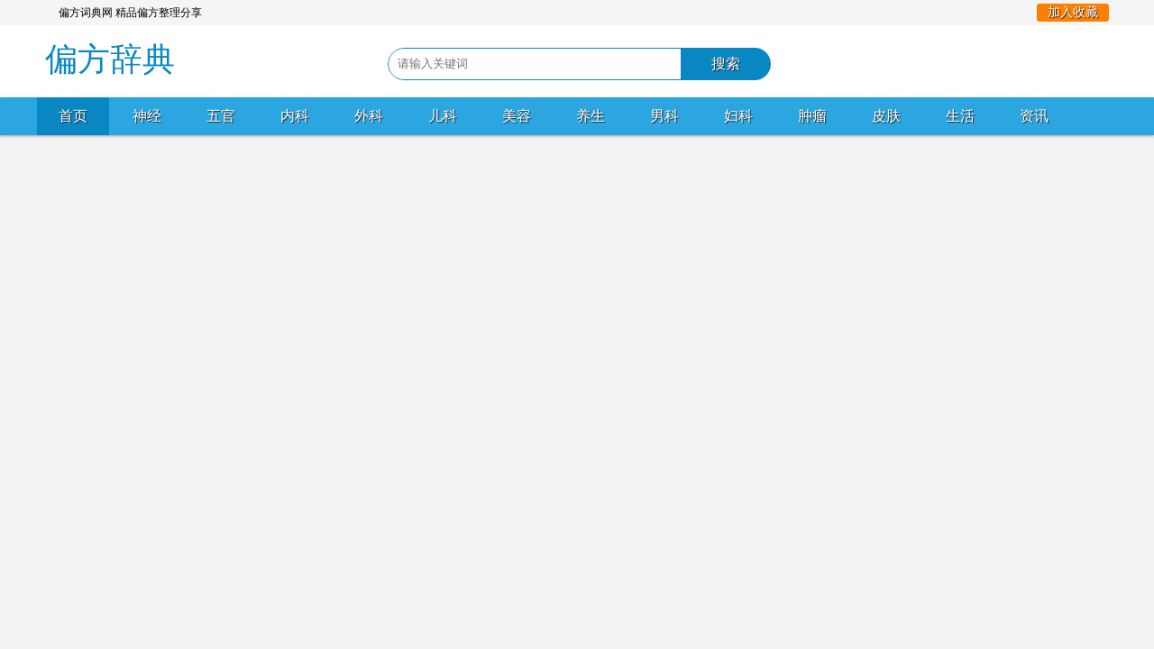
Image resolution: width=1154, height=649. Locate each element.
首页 (73, 115)
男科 (664, 115)
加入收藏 (1073, 12)
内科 (294, 115)
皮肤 (886, 115)
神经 (147, 115)
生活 (960, 115)
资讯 (1034, 115)
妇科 (738, 115)
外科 (368, 115)
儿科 (442, 115)
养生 (590, 115)
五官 (220, 115)
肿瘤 (812, 115)
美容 (516, 115)
